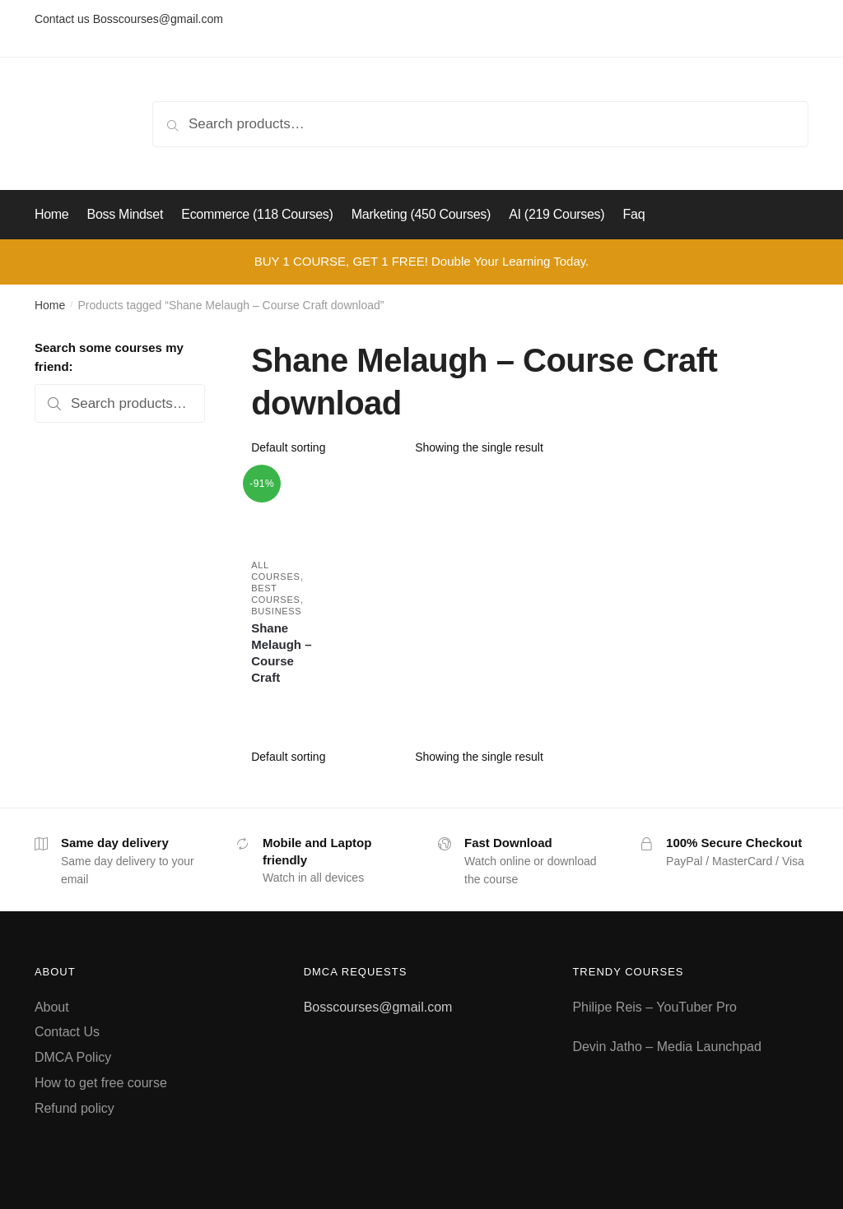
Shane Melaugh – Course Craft (281, 652)
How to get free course (101, 1083)
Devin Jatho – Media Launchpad (666, 1047)
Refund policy (74, 1108)
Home (50, 305)
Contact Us (67, 1032)
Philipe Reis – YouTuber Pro (654, 1007)
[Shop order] (327, 447)
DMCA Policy (73, 1057)
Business (276, 611)
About (52, 1007)
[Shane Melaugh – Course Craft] (287, 508)
